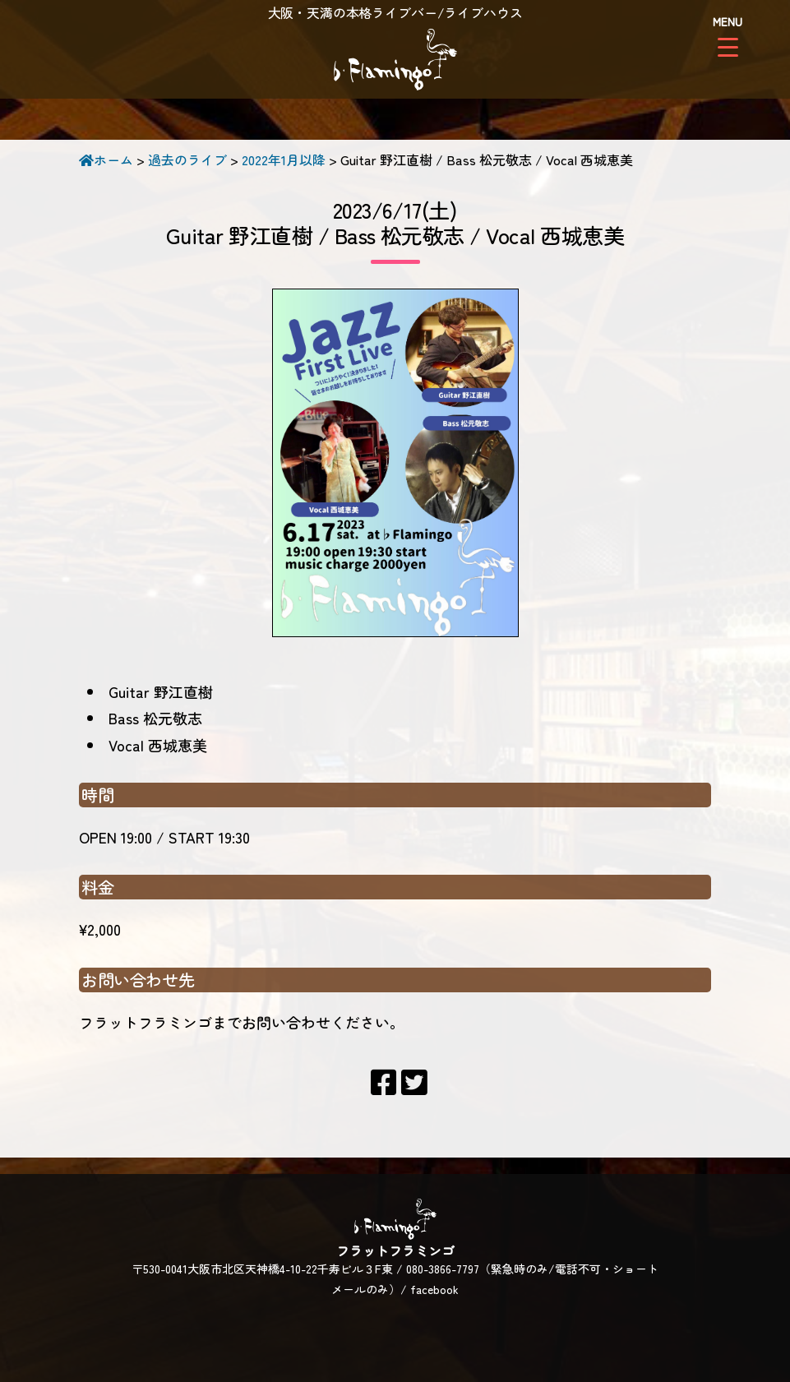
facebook (434, 1289)
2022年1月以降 (284, 159)
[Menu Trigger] (728, 35)
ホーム (106, 159)
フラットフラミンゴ (395, 62)
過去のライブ (187, 159)
